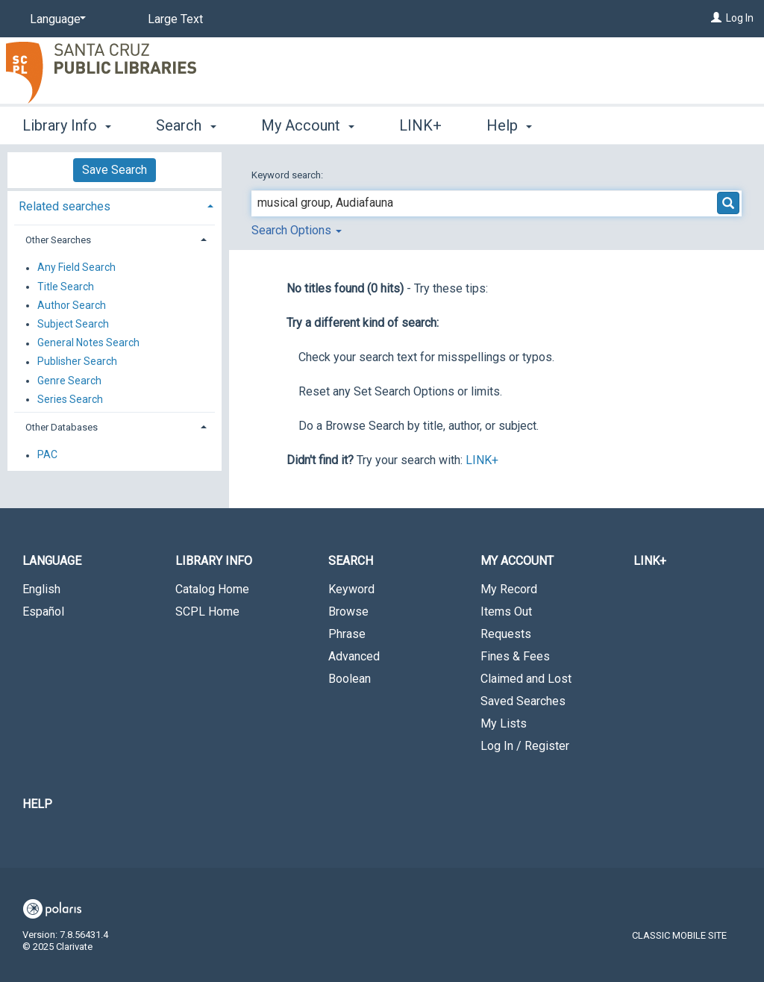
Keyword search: (288, 175)
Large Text (175, 19)
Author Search (71, 305)
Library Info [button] (66, 125)
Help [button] (509, 125)
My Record (508, 589)
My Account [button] (307, 125)
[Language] (55, 19)
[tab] (114, 205)
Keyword (351, 589)
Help (37, 804)
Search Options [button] (296, 230)
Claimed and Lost (526, 679)
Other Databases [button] (61, 427)
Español (43, 611)
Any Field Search (76, 268)
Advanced (354, 656)
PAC (47, 455)
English (41, 589)
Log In (740, 18)
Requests (505, 634)
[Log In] (716, 18)
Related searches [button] (64, 206)
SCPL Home (207, 611)
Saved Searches (523, 701)
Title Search (65, 287)
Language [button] (51, 561)
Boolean (349, 679)
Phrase (347, 634)
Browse (348, 611)
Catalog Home (212, 589)
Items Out (506, 611)
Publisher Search (77, 362)
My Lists (503, 723)
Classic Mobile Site (679, 935)
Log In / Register (524, 746)
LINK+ (420, 125)
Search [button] (186, 125)
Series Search (70, 399)
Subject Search (73, 324)
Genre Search (69, 381)
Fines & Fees (515, 656)
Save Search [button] (114, 170)
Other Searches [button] (58, 240)
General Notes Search (88, 343)
